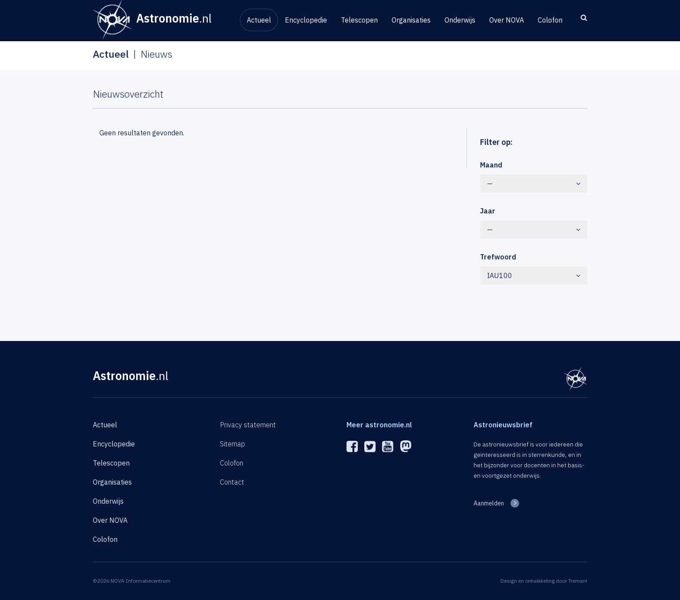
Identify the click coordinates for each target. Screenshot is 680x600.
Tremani (577, 580)
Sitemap (232, 443)
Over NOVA (506, 20)
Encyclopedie (306, 20)
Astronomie (130, 375)
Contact (232, 482)
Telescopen (359, 20)
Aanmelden (489, 503)
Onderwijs (460, 20)
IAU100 (534, 275)
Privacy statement (248, 424)
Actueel (259, 20)
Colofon (550, 20)
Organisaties (411, 20)
